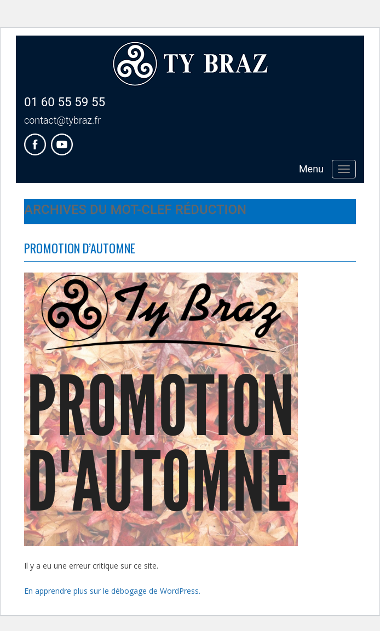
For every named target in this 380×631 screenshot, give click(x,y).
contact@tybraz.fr (62, 120)
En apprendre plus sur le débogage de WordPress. (112, 591)
